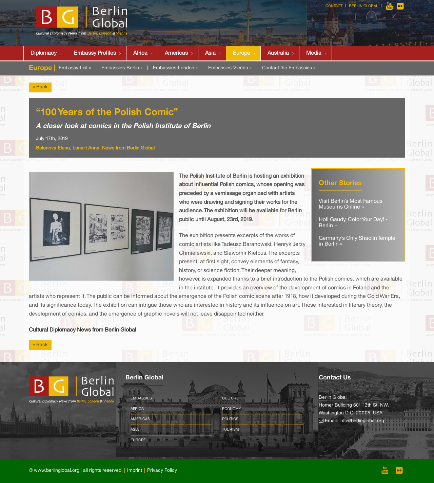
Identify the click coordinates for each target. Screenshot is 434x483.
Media (313, 53)
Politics (230, 419)
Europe (241, 53)
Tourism (230, 429)
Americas (176, 53)
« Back (40, 87)
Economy (231, 409)
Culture (230, 398)
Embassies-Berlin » (121, 68)
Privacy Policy (162, 470)
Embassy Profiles (95, 53)
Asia (210, 53)
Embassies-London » (175, 68)
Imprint (134, 470)
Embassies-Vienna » (230, 68)
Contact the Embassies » (288, 68)
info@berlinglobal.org (361, 421)
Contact (334, 6)
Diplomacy (44, 53)
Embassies (141, 398)
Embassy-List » (75, 68)
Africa (140, 53)
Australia (278, 53)
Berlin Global (363, 6)
